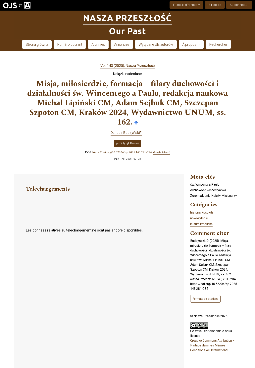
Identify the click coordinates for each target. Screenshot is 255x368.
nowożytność (199, 218)
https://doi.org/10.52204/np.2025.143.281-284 (122, 152)
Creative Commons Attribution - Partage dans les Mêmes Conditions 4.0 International (212, 345)
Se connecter (239, 5)
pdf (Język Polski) (127, 143)
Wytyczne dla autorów (156, 44)
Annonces (121, 44)
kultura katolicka (201, 224)
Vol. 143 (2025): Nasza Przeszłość (127, 65)
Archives (98, 44)
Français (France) (188, 4)
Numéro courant (69, 44)
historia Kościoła (201, 212)
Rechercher (218, 44)
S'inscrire (215, 5)
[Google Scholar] (161, 152)
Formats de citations (205, 298)
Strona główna (37, 44)
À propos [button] (189, 44)
